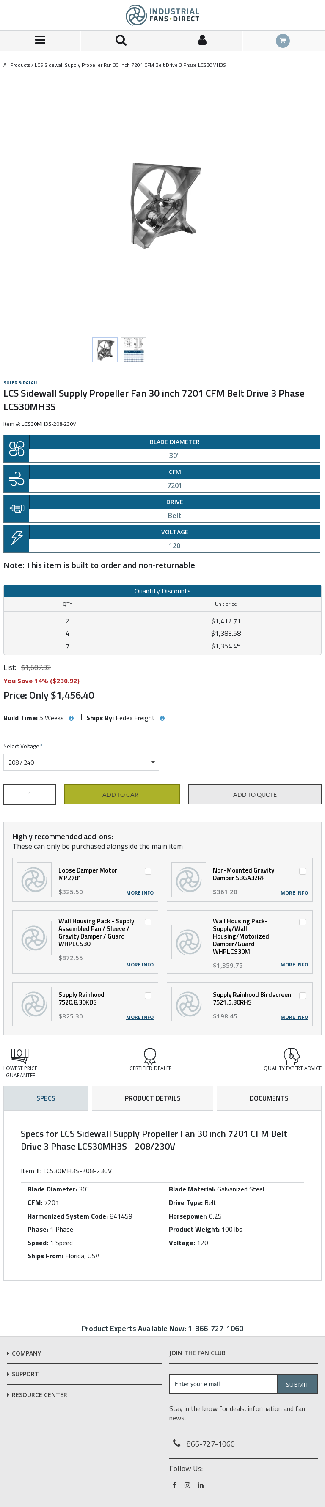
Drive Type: (186, 1202)
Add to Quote (255, 794)
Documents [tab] (269, 1098)
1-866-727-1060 (215, 1328)
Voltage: (182, 1243)
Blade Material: (192, 1189)
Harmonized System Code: (68, 1216)
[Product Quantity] (29, 794)
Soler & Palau (20, 382)
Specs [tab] (45, 1098)
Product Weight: (194, 1229)
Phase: (38, 1229)
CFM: (35, 1202)
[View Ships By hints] (162, 719)
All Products (16, 65)
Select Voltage (23, 746)
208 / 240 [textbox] (21, 762)
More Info (140, 893)
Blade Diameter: (52, 1189)
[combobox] (81, 762)
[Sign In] (202, 41)
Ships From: (45, 1256)
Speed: (38, 1243)
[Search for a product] (121, 41)
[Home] (162, 15)
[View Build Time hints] (71, 719)
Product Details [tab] (153, 1098)
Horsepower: (188, 1216)
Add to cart (122, 794)
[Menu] (40, 41)
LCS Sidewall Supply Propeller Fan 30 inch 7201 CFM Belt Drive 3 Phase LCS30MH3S (130, 65)
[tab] (162, 1195)
